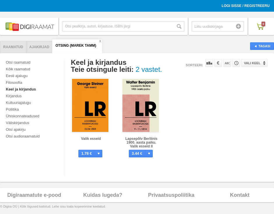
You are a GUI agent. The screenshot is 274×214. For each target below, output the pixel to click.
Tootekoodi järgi (236, 63)
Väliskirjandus (17, 123)
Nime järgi (227, 63)
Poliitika (12, 109)
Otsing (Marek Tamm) (75, 46)
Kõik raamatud (18, 69)
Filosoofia (14, 82)
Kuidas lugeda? (102, 195)
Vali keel (252, 63)
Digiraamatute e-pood (34, 195)
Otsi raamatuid (18, 62)
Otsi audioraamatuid (23, 136)
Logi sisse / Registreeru (246, 6)
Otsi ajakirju (16, 129)
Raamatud (13, 47)
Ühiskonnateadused (22, 116)
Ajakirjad (39, 47)
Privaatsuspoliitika (171, 195)
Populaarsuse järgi (209, 63)
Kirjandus (14, 96)
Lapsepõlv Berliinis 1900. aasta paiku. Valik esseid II (141, 142)
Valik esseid (91, 139)
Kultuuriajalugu (18, 102)
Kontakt (240, 195)
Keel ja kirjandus (21, 89)
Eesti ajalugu (16, 76)
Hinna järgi (218, 63)
